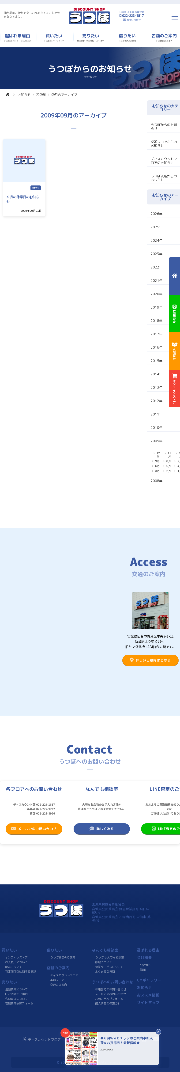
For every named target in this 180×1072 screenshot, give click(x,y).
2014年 (156, 374)
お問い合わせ (134, 19)
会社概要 (144, 957)
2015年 (156, 361)
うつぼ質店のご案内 (62, 957)
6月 (157, 466)
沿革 (143, 970)
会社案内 (145, 965)
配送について (13, 967)
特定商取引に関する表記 (20, 972)
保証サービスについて (109, 967)
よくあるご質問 (105, 972)
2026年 (156, 213)
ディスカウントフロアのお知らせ (164, 161)
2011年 (156, 414)
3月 (157, 471)
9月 (157, 461)
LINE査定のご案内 (16, 994)
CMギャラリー (149, 980)
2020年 (156, 294)
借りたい (54, 950)
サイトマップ (148, 1002)
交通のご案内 (58, 985)
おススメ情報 (148, 995)
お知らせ (24, 94)
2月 (168, 471)
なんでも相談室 (105, 950)
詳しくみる (102, 828)
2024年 (156, 240)
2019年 (156, 307)
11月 (169, 454)
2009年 (41, 94)
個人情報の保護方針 (107, 1003)
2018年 (156, 320)
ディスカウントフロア (64, 975)
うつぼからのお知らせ (164, 126)
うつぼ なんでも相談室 (109, 957)
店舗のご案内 (58, 967)
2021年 (156, 280)
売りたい (9, 982)
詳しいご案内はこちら (150, 660)
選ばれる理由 (148, 950)
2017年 (156, 334)
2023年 (156, 254)
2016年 (156, 347)
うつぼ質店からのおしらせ (164, 178)
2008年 (156, 481)
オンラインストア (16, 957)
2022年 (156, 267)
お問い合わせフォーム (109, 999)
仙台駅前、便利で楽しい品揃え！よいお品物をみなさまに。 (32, 15)
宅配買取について (16, 999)
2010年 (156, 427)
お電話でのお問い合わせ (110, 989)
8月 (168, 461)
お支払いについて (16, 962)
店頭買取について (16, 989)
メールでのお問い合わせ (34, 828)
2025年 (156, 227)
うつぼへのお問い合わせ (112, 982)
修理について (103, 962)
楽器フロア (57, 980)
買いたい (9, 950)
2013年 (156, 387)
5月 (168, 466)
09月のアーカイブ (64, 94)
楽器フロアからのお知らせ (164, 144)
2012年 (156, 401)
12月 (158, 454)
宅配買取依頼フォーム (19, 1003)
